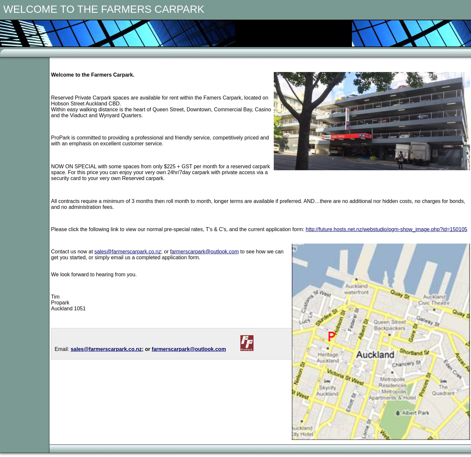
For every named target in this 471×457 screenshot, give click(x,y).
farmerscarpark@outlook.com (204, 251)
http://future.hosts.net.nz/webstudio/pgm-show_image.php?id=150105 (386, 229)
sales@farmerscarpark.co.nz (128, 251)
